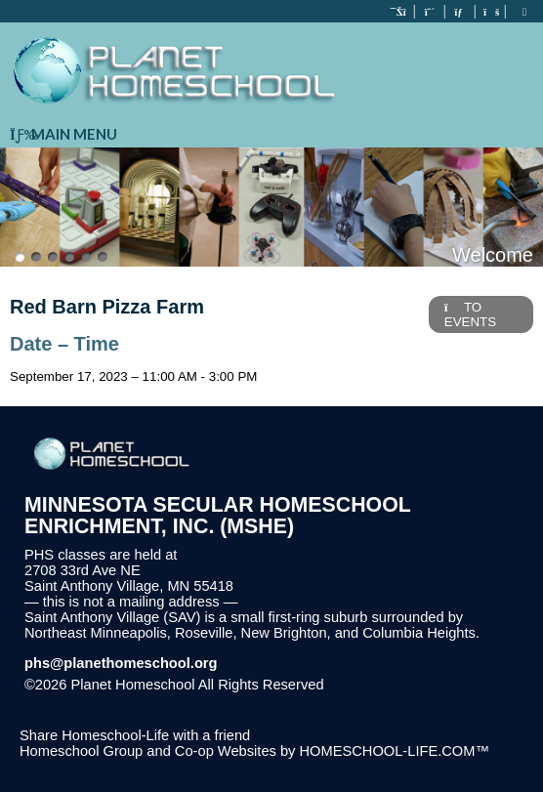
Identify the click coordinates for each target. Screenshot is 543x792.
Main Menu (63, 134)
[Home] (399, 12)
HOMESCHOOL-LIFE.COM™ (394, 751)
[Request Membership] (430, 12)
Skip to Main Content (409, 684)
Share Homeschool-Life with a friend (135, 735)
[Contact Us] (460, 12)
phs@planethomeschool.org (121, 663)
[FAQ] (490, 12)
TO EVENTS (470, 314)
